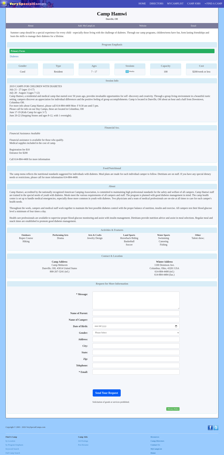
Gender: (83, 332)
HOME (142, 3)
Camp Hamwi (112, 13)
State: (85, 352)
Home (153, 453)
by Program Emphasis (14, 445)
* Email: (83, 372)
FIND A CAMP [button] (213, 3)
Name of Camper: (78, 319)
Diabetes (14, 56)
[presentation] (116, 382)
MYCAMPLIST (175, 3)
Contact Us (155, 445)
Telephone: (82, 365)
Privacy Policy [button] (173, 409)
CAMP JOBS (194, 3)
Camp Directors (157, 441)
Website (142, 25)
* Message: (82, 294)
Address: (83, 339)
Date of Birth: (80, 326)
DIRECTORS (156, 3)
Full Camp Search (13, 453)
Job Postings (83, 441)
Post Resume (83, 445)
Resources (155, 437)
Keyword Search (12, 449)
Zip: (85, 359)
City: (85, 346)
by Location (10, 441)
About (30, 25)
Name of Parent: (79, 313)
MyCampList (156, 449)
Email (193, 25)
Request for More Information (112, 283)
